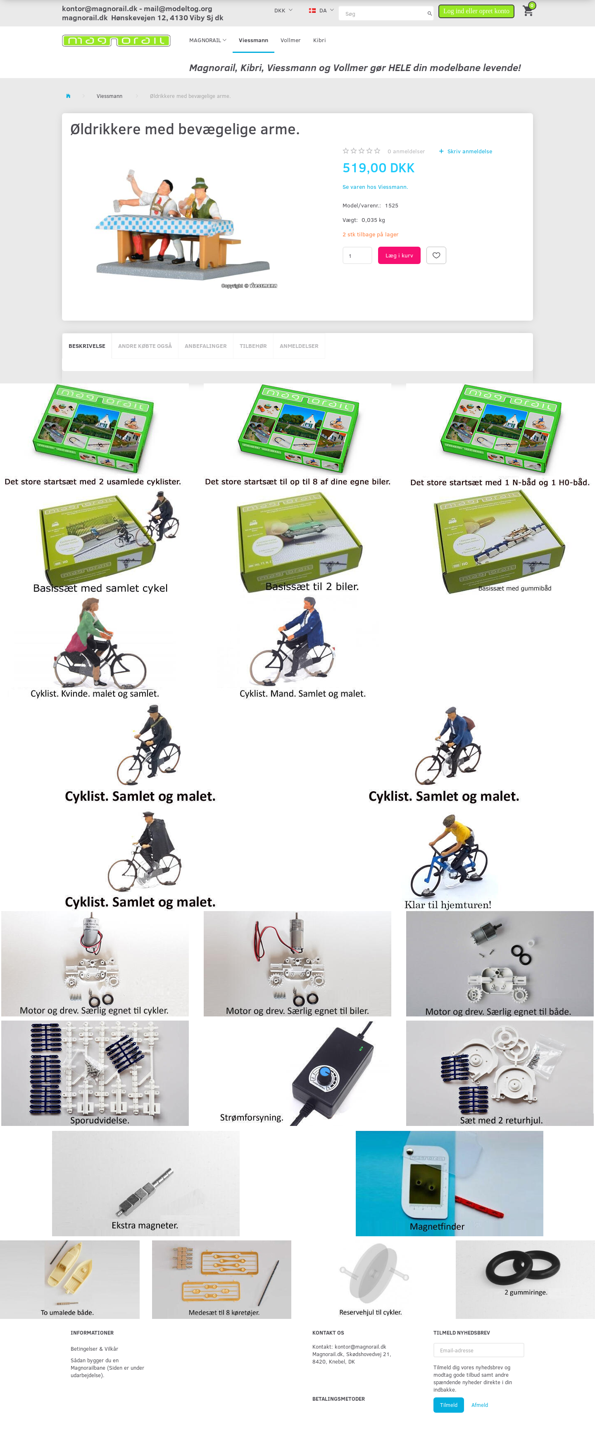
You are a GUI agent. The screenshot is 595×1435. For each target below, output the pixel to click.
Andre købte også (145, 346)
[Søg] (430, 13)
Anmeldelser (299, 346)
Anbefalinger (206, 346)
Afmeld (479, 1405)
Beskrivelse (87, 346)
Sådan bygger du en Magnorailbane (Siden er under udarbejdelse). (107, 1367)
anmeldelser (406, 151)
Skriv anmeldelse (469, 151)
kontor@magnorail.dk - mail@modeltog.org (137, 8)
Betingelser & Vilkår (94, 1348)
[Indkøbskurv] (529, 10)
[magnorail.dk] (116, 40)
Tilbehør (253, 346)
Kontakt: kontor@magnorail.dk (349, 1346)
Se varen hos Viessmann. (375, 186)
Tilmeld (448, 1405)
